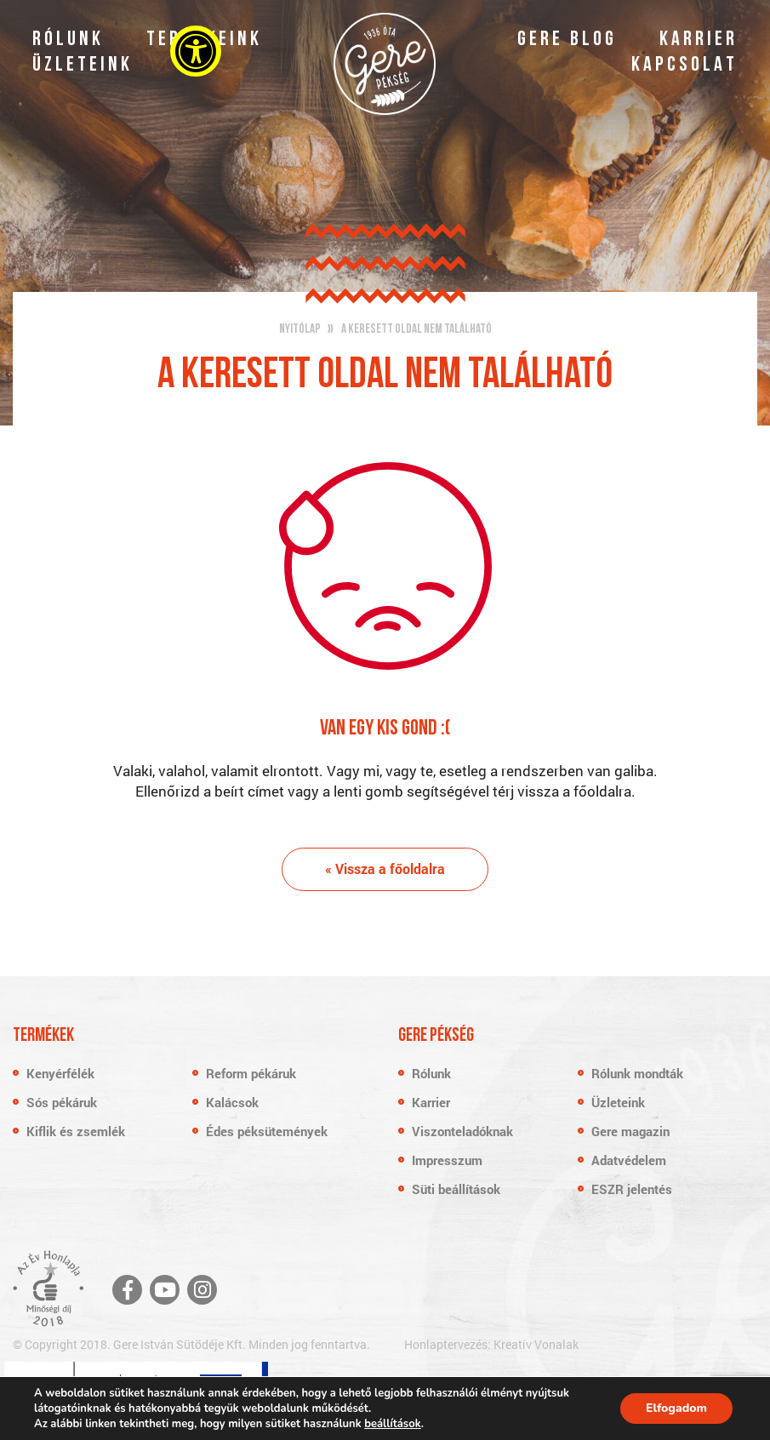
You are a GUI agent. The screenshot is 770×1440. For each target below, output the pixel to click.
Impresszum (447, 1160)
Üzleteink (82, 65)
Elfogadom (676, 1408)
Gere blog (567, 40)
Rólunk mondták (637, 1073)
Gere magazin (630, 1131)
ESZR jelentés (631, 1188)
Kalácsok (232, 1102)
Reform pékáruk (251, 1073)
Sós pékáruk (61, 1102)
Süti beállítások (456, 1188)
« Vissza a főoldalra (385, 868)
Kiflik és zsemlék (75, 1131)
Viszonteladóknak (462, 1131)
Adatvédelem (628, 1160)
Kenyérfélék (60, 1073)
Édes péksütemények (267, 1131)
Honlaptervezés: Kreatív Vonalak (491, 1344)
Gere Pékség (385, 64)
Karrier (698, 40)
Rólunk (68, 40)
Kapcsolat (684, 65)
